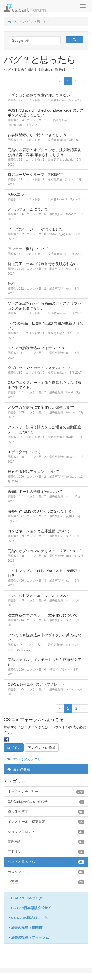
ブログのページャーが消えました (35, 229)
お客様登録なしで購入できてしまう (37, 135)
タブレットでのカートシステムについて (41, 368)
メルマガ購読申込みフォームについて (39, 348)
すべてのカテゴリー (25, 759)
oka (68, 268)
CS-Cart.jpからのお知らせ (46, 801)
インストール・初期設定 (46, 821)
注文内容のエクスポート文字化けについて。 (44, 615)
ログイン (14, 747)
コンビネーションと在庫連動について (39, 531)
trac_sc (71, 412)
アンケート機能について (28, 249)
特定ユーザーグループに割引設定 (35, 174)
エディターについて (24, 452)
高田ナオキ (73, 516)
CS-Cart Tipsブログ (26, 898)
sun (68, 353)
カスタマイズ (46, 871)
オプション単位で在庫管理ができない (39, 95)
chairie (61, 140)
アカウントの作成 (41, 747)
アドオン (46, 851)
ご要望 (46, 881)
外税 (11, 283)
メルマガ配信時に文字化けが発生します (41, 407)
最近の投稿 (18, 769)
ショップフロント (46, 831)
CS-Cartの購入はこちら (29, 918)
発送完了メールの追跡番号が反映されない (43, 264)
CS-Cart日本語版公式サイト (33, 908)
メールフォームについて (28, 209)
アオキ (69, 179)
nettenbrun (15, 125)
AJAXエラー (18, 194)
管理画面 (46, 841)
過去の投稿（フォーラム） (31, 937)
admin (70, 689)
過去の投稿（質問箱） (28, 927)
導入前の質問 (46, 811)
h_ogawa (65, 234)
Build (68, 333)
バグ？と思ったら (46, 861)
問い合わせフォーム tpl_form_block (38, 595)
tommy (61, 100)
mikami (61, 254)
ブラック (65, 669)
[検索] (32, 41)
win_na (61, 313)
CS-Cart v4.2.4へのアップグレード (36, 684)
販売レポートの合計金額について (35, 491)
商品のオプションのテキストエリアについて (44, 551)
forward (62, 199)
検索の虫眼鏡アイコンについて (33, 472)
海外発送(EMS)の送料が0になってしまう (41, 511)
